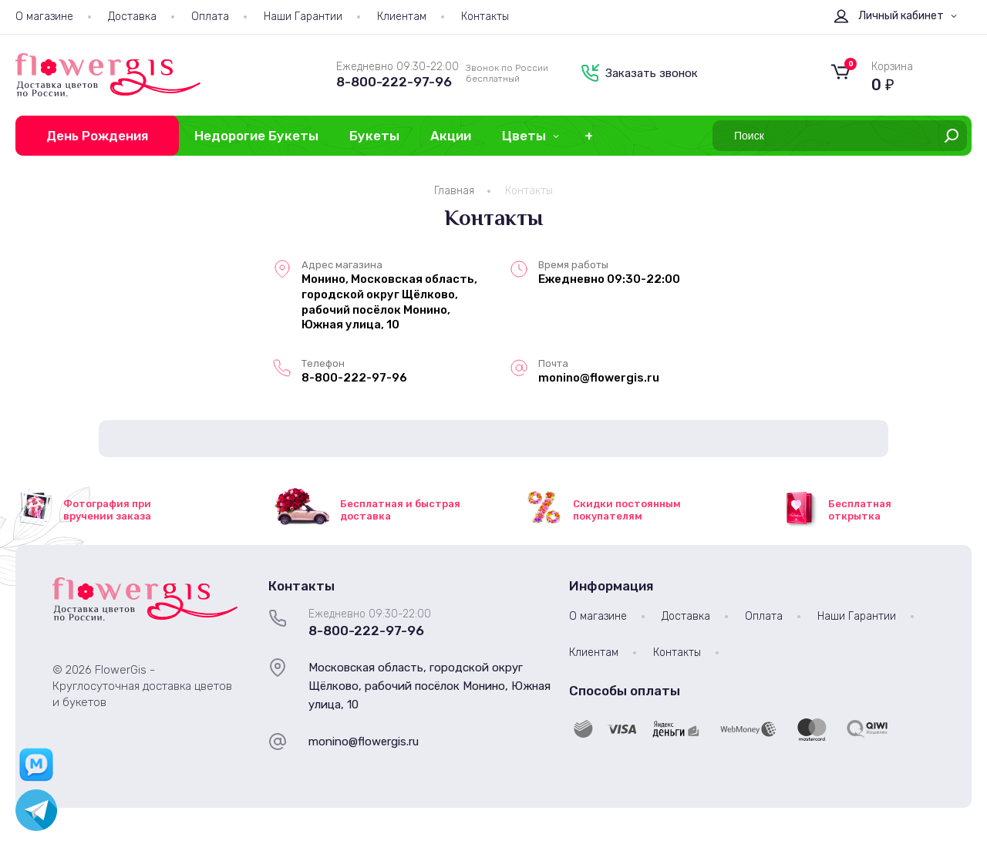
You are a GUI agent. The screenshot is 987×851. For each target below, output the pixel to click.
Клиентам (401, 16)
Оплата (210, 16)
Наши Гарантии (303, 16)
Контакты (485, 16)
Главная (454, 190)
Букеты (374, 135)
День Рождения (97, 135)
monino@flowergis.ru (363, 741)
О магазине (44, 16)
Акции (450, 135)
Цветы (524, 135)
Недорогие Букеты (256, 135)
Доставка (132, 16)
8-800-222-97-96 (394, 81)
